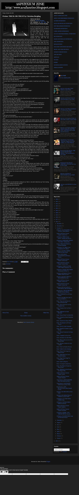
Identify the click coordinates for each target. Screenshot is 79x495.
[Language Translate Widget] (62, 449)
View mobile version (25, 315)
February (59, 435)
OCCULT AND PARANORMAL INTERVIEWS (65, 33)
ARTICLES (56, 57)
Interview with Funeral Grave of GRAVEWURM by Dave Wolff (67, 98)
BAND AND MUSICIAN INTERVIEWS (63, 23)
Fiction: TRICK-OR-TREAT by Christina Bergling (64, 244)
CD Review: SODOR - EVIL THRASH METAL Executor (63, 413)
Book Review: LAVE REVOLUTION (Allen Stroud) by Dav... (64, 388)
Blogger (48, 461)
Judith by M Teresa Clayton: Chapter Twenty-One (63, 284)
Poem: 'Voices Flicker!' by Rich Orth (65, 315)
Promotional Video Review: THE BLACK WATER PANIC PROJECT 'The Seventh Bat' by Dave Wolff (67, 152)
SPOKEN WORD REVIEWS (60, 52)
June (58, 427)
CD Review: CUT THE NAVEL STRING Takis (64, 399)
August (58, 422)
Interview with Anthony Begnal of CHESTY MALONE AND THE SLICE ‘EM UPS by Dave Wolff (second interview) (68, 129)
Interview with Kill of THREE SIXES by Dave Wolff (63, 251)
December (59, 223)
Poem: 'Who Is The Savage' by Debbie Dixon (63, 352)
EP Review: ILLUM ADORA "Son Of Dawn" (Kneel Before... (64, 230)
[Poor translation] (5, 472)
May (58, 429)
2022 (57, 208)
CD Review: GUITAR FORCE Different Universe (63, 403)
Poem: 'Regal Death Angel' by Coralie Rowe (63, 358)
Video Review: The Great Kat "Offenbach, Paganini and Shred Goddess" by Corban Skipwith (67, 141)
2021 (57, 210)
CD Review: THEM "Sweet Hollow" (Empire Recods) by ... (64, 237)
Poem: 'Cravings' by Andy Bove (64, 363)
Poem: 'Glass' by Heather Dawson (64, 346)
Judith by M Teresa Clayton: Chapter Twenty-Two (63, 281)
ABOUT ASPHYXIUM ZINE (60, 15)
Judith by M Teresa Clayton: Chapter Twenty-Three (63, 263)
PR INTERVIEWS (58, 36)
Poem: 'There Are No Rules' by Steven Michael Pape (63, 301)
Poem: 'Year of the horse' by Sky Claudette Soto (64, 305)
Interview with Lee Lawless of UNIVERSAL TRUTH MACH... (64, 288)
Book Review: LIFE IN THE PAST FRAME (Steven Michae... (64, 291)
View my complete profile (65, 77)
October (59, 228)
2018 (57, 217)
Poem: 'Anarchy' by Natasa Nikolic (64, 320)
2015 (57, 441)
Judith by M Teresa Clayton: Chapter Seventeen (63, 410)
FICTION (8, 264)
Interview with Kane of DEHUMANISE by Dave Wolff (67, 174)
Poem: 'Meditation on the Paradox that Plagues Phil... (64, 370)
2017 (57, 219)
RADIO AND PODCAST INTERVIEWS (63, 39)
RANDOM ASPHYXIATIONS (61, 65)
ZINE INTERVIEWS (58, 41)
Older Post (46, 312)
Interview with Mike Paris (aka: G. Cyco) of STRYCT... (64, 298)
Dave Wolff (63, 75)
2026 (57, 199)
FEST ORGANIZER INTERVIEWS (62, 26)
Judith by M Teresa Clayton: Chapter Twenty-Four (63, 260)
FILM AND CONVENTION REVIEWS (63, 46)
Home (26, 312)
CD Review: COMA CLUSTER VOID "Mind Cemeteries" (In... (64, 267)
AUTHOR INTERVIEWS (59, 20)
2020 (57, 212)
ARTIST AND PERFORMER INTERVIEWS (64, 18)
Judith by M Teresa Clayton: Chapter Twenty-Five (63, 234)
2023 (57, 206)
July (58, 424)
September (59, 420)
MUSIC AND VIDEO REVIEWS (61, 49)
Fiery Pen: (43, 22)
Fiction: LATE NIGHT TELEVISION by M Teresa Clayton (63, 256)
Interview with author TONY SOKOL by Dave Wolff (66, 89)
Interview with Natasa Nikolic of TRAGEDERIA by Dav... (64, 277)
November (59, 225)
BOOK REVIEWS (58, 44)
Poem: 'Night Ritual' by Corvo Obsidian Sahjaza (63, 355)
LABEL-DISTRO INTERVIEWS (61, 31)
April (58, 431)
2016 (57, 221)
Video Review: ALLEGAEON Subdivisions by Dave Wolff (63, 384)
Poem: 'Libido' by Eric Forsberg (64, 349)
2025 (57, 201)
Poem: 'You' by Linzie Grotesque (64, 326)
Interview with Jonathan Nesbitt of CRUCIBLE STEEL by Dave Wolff (68, 119)
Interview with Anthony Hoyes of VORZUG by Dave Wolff (64, 396)
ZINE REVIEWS (58, 54)
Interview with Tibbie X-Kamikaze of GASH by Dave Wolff (68, 109)
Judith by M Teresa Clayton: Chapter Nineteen (63, 377)
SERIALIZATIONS (58, 67)
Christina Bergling (39, 20)
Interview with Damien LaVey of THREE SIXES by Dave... (64, 274)
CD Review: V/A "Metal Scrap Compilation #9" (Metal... (63, 248)
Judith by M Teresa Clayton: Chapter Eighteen (63, 406)
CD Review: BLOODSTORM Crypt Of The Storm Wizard (65, 417)
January (59, 438)
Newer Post (6, 312)
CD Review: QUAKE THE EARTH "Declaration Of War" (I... (65, 270)
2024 (57, 203)
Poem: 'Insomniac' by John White (64, 337)
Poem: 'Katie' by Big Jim (62, 361)
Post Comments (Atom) (28, 322)
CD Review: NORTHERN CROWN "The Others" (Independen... (65, 241)
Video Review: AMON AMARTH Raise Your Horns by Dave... (64, 380)
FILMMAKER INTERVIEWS (60, 28)
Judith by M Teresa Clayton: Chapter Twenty (63, 373)
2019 (57, 215)
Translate (63, 451)
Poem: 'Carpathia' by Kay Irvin (63, 335)
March (58, 433)
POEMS (56, 62)
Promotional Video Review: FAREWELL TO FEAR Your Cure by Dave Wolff (68, 164)
